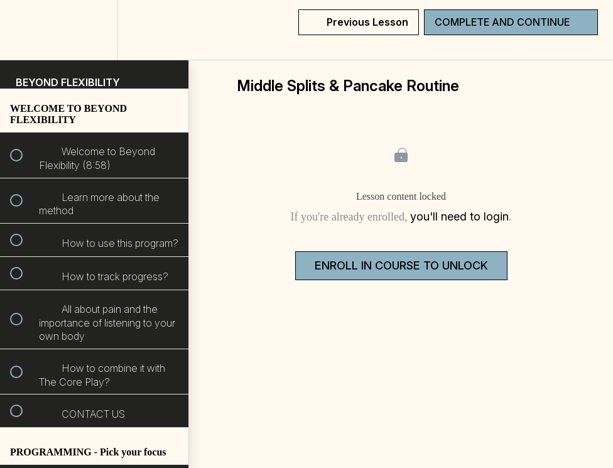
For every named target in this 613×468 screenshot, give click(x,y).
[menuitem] (94, 30)
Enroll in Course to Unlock (401, 265)
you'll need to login (459, 216)
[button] (23, 30)
